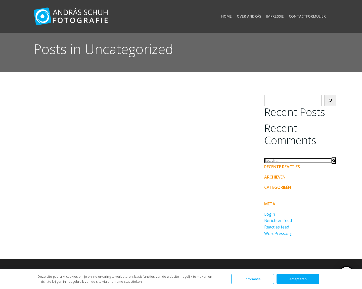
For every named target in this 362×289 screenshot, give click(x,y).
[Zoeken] (330, 100)
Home (226, 16)
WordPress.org (278, 233)
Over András (249, 16)
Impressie (275, 16)
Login (269, 214)
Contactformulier (307, 16)
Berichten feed (278, 220)
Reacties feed (276, 227)
